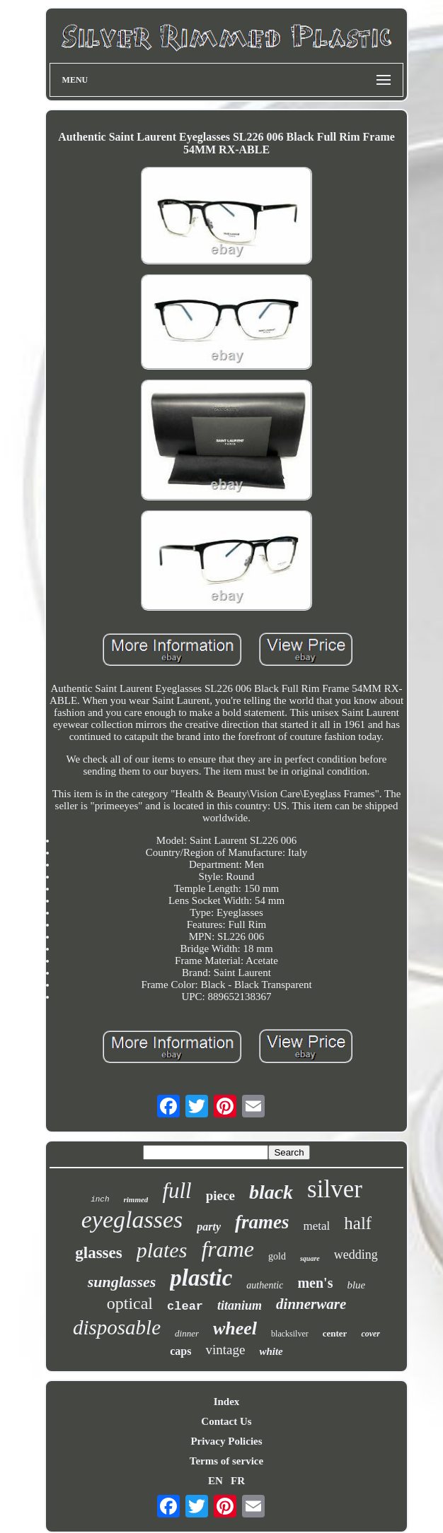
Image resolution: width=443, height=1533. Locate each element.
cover (370, 1334)
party (209, 1227)
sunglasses (122, 1282)
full (176, 1190)
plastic (201, 1278)
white (270, 1351)
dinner (187, 1333)
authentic (264, 1285)
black (271, 1192)
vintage (225, 1349)
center (335, 1333)
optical (130, 1303)
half (358, 1223)
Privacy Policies (226, 1441)
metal (317, 1226)
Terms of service (226, 1461)
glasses (98, 1253)
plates (162, 1250)
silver (334, 1189)
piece (220, 1195)
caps (180, 1351)
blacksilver (290, 1334)
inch (100, 1199)
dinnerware (311, 1304)
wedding (356, 1254)
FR (238, 1480)
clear (185, 1306)
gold (277, 1256)
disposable (117, 1327)
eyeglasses (132, 1219)
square (310, 1258)
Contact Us (226, 1421)
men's (315, 1283)
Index (227, 1401)
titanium (239, 1305)
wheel (235, 1328)
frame (227, 1249)
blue (356, 1285)
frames (262, 1222)
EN (215, 1480)
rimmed (136, 1199)
